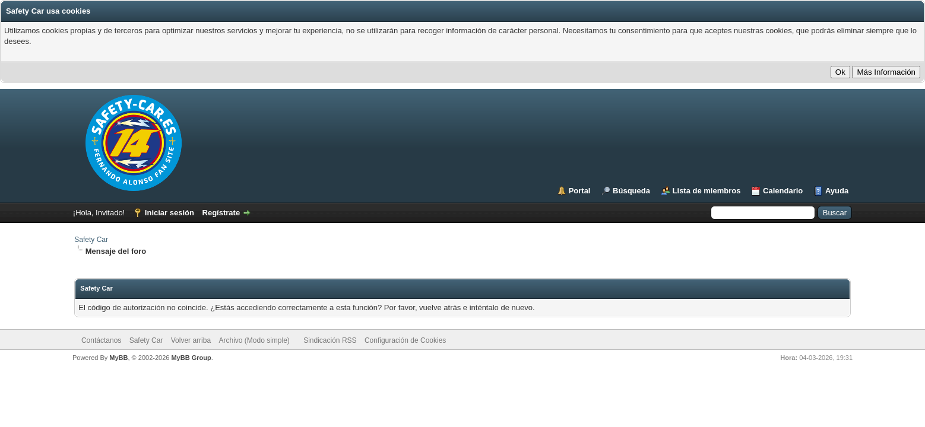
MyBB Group (191, 357)
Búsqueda (631, 190)
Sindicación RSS (329, 340)
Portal (580, 190)
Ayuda (836, 190)
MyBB (118, 357)
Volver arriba (191, 340)
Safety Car (91, 239)
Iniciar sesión (169, 212)
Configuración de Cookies (405, 340)
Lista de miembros (707, 190)
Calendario (783, 190)
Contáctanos (101, 340)
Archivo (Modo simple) (253, 340)
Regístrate (221, 212)
